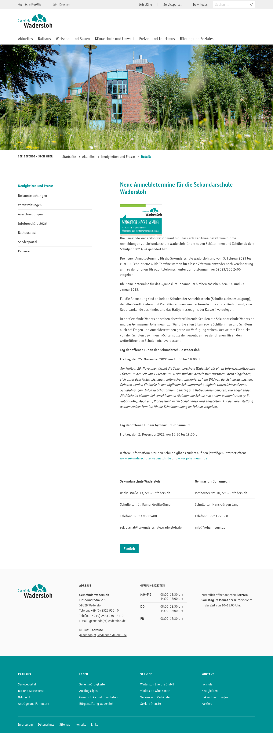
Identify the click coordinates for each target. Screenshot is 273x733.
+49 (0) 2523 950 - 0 (105, 610)
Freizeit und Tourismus (157, 39)
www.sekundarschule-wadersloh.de (145, 458)
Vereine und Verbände (154, 697)
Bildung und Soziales (196, 39)
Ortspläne (145, 4)
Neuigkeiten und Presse (118, 157)
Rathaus (44, 39)
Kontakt (80, 724)
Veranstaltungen (30, 205)
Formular (208, 684)
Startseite (69, 157)
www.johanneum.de (192, 458)
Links (94, 724)
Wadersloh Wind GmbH (155, 691)
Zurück (129, 548)
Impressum (25, 724)
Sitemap (64, 724)
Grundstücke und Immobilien (98, 697)
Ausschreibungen (30, 214)
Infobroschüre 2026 (32, 223)
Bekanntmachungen (32, 196)
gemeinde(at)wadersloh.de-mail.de (103, 635)
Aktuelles (25, 39)
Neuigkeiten (210, 691)
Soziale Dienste (150, 704)
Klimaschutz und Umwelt (114, 39)
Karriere (24, 251)
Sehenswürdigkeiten (92, 684)
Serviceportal (172, 4)
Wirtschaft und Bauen (73, 39)
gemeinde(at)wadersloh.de (107, 621)
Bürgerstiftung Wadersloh (96, 704)
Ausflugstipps (88, 691)
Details (146, 156)
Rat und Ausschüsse (31, 691)
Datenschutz (46, 724)
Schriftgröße (29, 4)
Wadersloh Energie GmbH (157, 684)
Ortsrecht (24, 697)
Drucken (61, 4)
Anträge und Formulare (33, 704)
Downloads (200, 4)
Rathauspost (27, 233)
